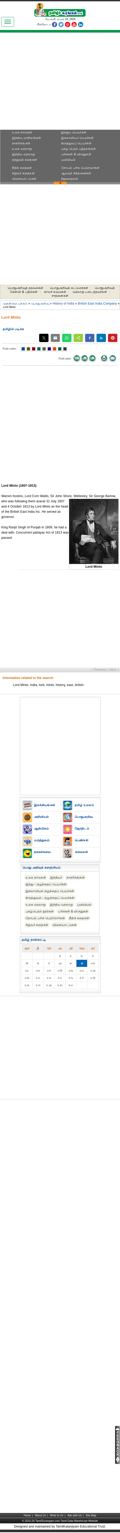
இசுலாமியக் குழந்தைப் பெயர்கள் (50, 891)
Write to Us (56, 1515)
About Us (40, 1515)
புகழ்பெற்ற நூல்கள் (40, 911)
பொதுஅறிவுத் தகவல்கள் (26, 288)
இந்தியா (56, 877)
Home (27, 1515)
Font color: (10, 348)
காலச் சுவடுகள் (55, 292)
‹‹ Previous (99, 669)
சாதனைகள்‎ (60, 296)
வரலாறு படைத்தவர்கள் (90, 292)
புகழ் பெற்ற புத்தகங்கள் (78, 149)
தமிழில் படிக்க (13, 329)
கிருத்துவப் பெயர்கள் (76, 143)
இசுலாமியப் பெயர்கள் (77, 138)
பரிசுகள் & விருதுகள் (76, 154)
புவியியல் (68, 160)
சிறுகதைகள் (69, 179)
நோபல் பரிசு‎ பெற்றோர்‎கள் (45, 918)
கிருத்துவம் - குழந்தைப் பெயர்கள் (50, 898)
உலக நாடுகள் (22, 132)
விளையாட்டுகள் (24, 179)
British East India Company (97, 303)
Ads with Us (74, 1515)
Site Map (91, 1515)
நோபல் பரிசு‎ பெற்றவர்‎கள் (80, 168)
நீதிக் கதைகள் (22, 168)
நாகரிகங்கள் (21, 143)
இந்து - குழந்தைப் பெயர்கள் (46, 884)
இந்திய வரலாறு (23, 154)
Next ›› (114, 669)
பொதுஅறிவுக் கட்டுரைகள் (69, 288)
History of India (63, 303)
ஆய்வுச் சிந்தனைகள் (76, 173)
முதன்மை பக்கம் (15, 303)
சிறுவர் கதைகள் (23, 173)
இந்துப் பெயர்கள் (73, 132)
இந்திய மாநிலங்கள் (26, 138)
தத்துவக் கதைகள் (24, 160)
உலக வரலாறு (22, 149)
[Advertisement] (60, 83)
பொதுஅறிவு (40, 303)
